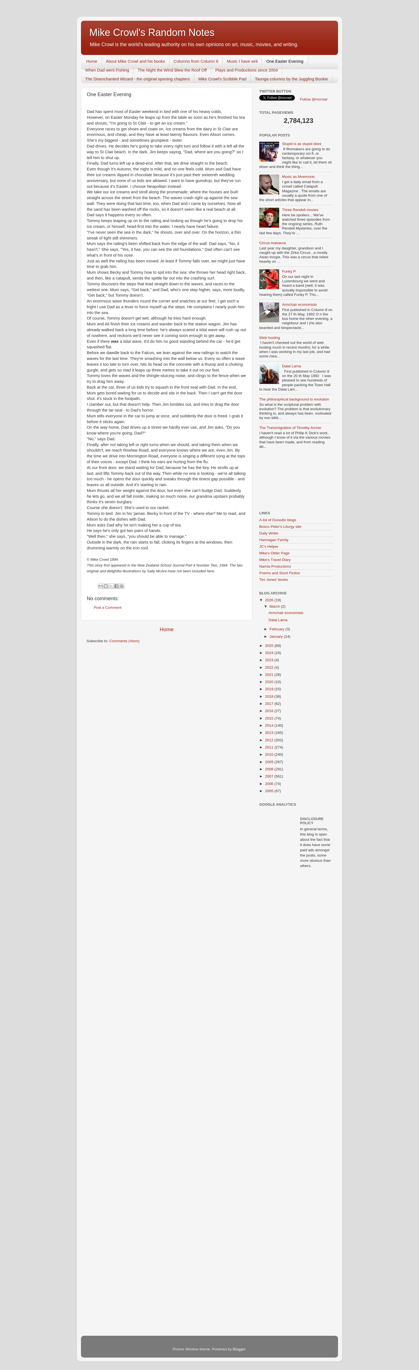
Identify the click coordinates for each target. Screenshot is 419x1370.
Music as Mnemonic (298, 177)
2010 (269, 754)
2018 (269, 696)
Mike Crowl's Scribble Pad (222, 79)
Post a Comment (108, 607)
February (277, 629)
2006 (269, 784)
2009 (269, 762)
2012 (269, 740)
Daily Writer (269, 533)
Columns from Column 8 (196, 61)
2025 (269, 646)
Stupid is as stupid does (301, 144)
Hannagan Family (274, 540)
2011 (269, 747)
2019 (269, 689)
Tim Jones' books (273, 580)
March (275, 606)
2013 (269, 733)
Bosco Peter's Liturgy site (280, 527)
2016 (269, 711)
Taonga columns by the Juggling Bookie (291, 79)
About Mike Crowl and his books (135, 61)
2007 (269, 776)
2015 (269, 718)
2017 (269, 704)
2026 (269, 600)
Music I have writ (242, 61)
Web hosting (269, 338)
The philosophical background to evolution (294, 399)
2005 (269, 791)
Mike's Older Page (274, 553)
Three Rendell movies (300, 210)
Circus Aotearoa (272, 243)
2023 (269, 660)
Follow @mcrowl (313, 99)
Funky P (289, 271)
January (276, 636)
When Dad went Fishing (107, 70)
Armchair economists (299, 304)
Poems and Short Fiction (279, 573)
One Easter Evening (284, 61)
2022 (269, 667)
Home (91, 61)
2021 (269, 675)
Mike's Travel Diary (275, 560)
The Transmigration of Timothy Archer (290, 428)
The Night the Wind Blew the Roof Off (172, 70)
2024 (269, 653)
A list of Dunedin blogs (277, 520)
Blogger (239, 1349)
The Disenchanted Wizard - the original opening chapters (137, 79)
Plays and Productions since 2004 (246, 70)
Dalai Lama (291, 366)
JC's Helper (268, 546)
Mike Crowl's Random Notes (151, 32)
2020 (269, 682)
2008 (269, 769)
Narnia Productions (275, 566)
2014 (269, 725)
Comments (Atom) (124, 641)
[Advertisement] (284, 480)
